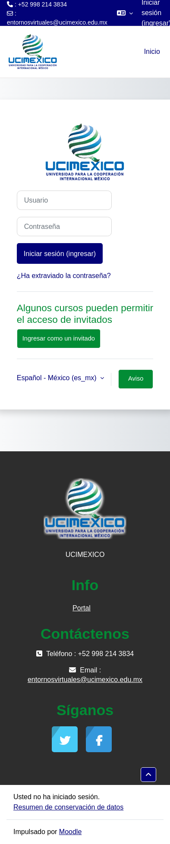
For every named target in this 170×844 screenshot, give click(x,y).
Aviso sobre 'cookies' (136, 382)
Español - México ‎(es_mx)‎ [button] (57, 377)
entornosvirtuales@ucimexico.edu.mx (57, 22)
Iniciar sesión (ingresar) (60, 253)
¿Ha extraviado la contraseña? (64, 275)
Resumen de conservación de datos (68, 807)
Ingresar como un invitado (58, 338)
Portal (81, 608)
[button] (125, 13)
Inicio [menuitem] (152, 51)
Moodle (70, 831)
